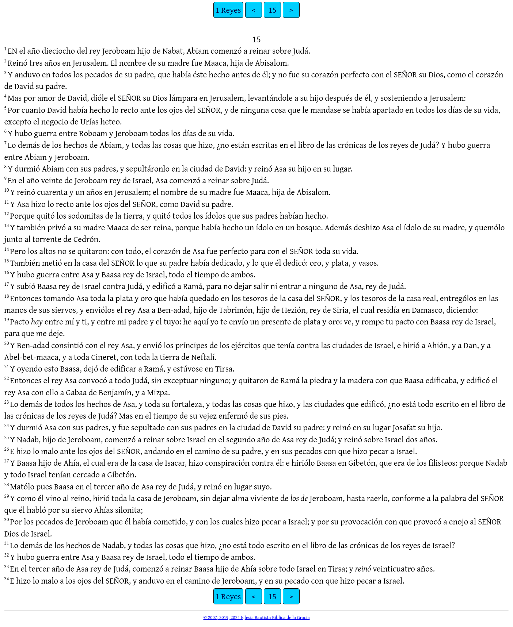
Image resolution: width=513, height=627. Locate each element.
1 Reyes (228, 10)
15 (273, 10)
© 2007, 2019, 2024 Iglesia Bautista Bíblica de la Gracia (256, 617)
